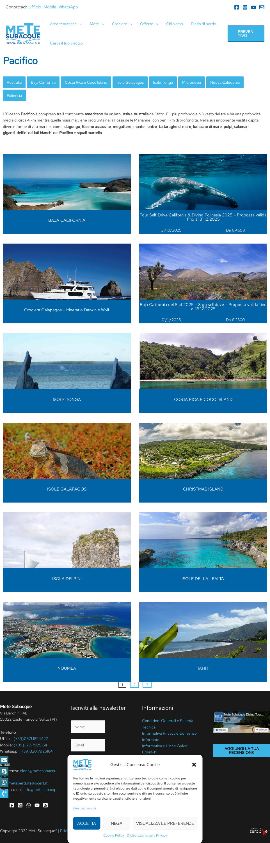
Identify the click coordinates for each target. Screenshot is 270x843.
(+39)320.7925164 (30, 745)
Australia (14, 82)
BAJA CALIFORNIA (66, 220)
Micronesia (191, 82)
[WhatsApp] (28, 805)
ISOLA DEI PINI (67, 579)
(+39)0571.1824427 (30, 738)
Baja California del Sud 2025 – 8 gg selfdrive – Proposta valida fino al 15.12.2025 (203, 307)
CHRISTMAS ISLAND (203, 489)
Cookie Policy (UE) (158, 777)
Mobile (50, 7)
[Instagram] (245, 7)
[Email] (261, 7)
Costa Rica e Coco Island (86, 82)
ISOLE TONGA (67, 399)
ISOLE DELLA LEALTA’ (203, 579)
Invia (82, 787)
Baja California (43, 82)
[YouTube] (253, 7)
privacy (96, 774)
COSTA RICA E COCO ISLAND (203, 399)
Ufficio (34, 7)
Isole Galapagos (130, 82)
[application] (79, 24)
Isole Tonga (163, 82)
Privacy (84, 760)
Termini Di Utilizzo (91, 830)
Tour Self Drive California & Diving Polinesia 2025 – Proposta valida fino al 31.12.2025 (203, 217)
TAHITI (203, 668)
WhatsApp (68, 7)
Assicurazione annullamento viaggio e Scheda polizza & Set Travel (168, 765)
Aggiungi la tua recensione (242, 750)
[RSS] (45, 805)
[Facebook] (236, 7)
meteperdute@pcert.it (27, 783)
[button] (4, 794)
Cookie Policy (120, 830)
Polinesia (14, 95)
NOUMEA (67, 668)
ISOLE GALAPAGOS (66, 489)
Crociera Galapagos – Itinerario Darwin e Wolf (66, 310)
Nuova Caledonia (225, 82)
